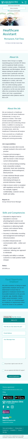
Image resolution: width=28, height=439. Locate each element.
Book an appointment (8, 387)
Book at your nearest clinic (14, 5)
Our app (5, 394)
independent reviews (8, 422)
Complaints (13, 430)
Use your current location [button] (14, 10)
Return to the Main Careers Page (14, 43)
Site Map (5, 432)
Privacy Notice (18, 428)
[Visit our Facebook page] (3, 407)
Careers (20, 430)
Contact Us (5, 430)
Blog (4, 392)
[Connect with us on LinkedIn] (8, 407)
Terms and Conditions (8, 428)
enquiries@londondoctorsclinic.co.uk (12, 389)
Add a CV (14, 320)
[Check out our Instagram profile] (12, 407)
